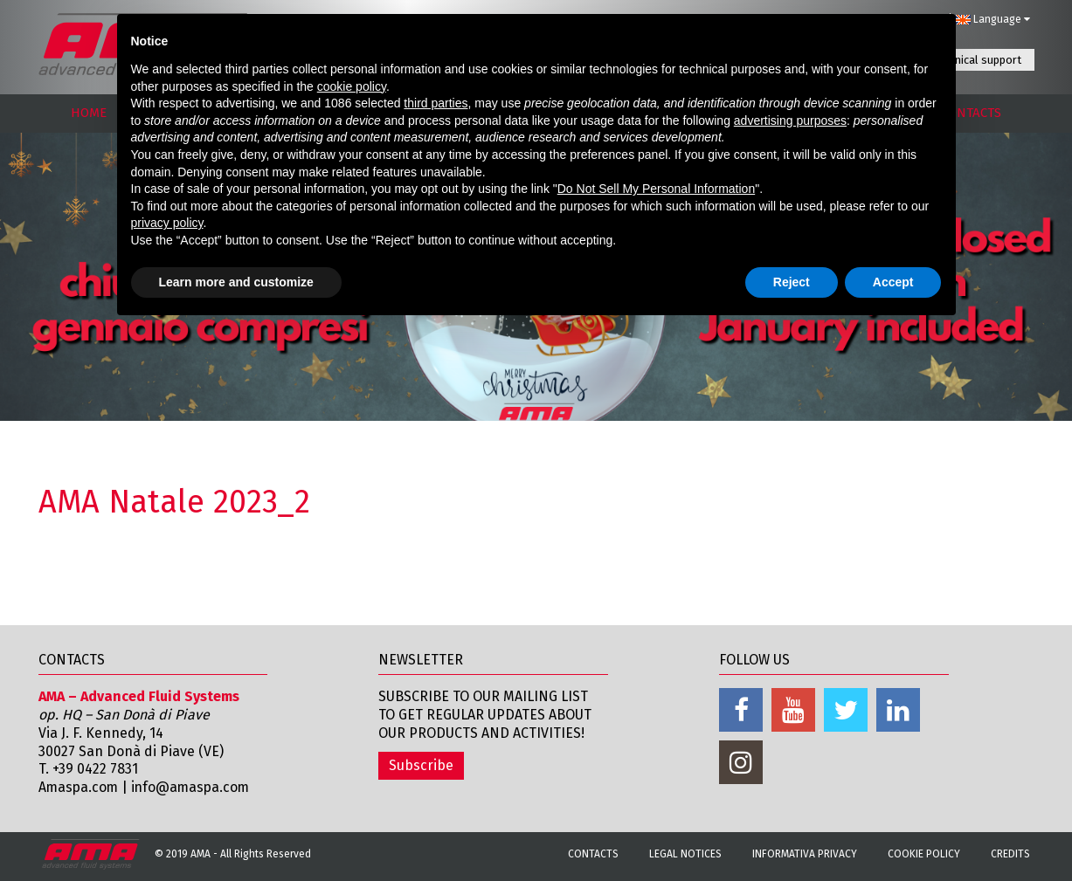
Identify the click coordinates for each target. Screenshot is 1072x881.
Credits (1010, 854)
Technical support (976, 59)
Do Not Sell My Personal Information (656, 189)
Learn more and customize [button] (236, 282)
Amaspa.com (79, 787)
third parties (435, 103)
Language (992, 19)
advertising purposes (790, 120)
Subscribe (421, 765)
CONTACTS (971, 112)
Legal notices (685, 854)
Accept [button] (893, 282)
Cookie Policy (924, 854)
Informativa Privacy (804, 854)
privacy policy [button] (167, 223)
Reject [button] (791, 282)
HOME (89, 112)
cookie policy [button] (351, 86)
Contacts (593, 854)
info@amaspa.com (194, 787)
